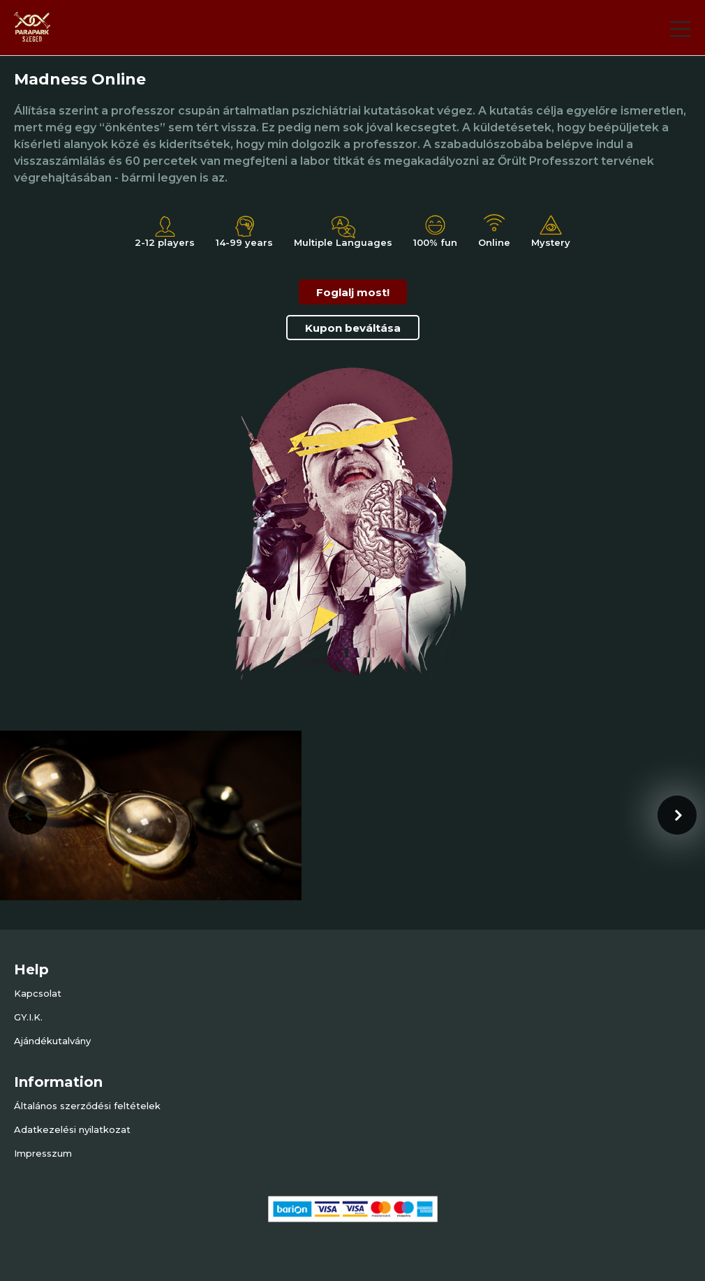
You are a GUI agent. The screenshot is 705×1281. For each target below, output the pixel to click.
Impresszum (43, 1153)
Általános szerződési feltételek (87, 1105)
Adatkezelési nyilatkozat (72, 1129)
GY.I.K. (28, 1017)
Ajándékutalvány (52, 1040)
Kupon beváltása (353, 328)
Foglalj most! (352, 292)
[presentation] (27, 815)
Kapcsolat (37, 993)
